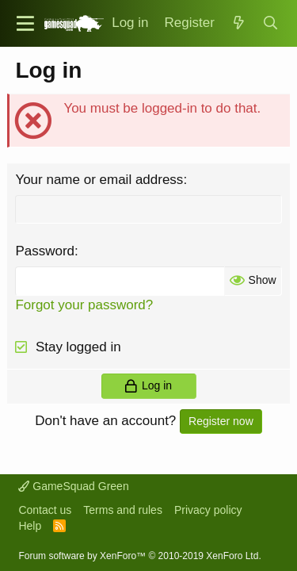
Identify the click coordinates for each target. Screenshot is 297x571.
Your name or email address (99, 179)
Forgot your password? (84, 304)
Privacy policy (208, 510)
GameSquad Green (73, 486)
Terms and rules (122, 510)
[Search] (270, 23)
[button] (25, 23)
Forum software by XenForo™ (139, 555)
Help (29, 525)
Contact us (44, 510)
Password (44, 251)
